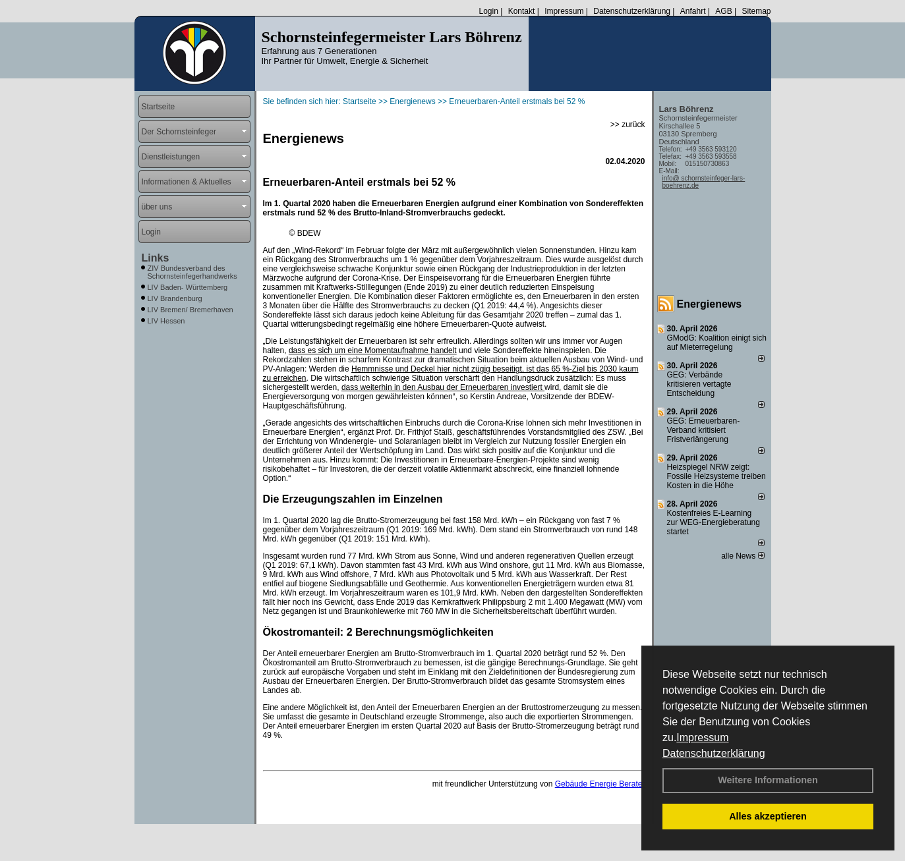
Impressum (702, 737)
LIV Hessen (166, 321)
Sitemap (756, 11)
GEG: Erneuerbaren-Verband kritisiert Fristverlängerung (703, 430)
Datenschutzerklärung (713, 753)
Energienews (709, 304)
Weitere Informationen (768, 780)
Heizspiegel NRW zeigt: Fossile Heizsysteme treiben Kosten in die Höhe (716, 476)
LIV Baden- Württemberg (188, 287)
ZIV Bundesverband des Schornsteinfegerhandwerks (192, 272)
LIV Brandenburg (175, 298)
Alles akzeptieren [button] (768, 816)
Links (155, 258)
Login (488, 11)
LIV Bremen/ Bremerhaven (190, 310)
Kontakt (521, 11)
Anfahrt (693, 11)
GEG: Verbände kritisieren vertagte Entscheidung (699, 384)
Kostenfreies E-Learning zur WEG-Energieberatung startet (713, 522)
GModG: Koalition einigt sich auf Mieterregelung (717, 342)
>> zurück (627, 124)
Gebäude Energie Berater (600, 784)
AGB (723, 11)
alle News (742, 556)
